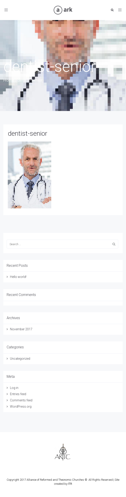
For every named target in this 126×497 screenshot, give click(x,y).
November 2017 (21, 329)
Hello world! (18, 277)
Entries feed (18, 394)
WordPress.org (21, 406)
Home (8, 80)
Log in (14, 388)
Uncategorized (20, 358)
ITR (70, 483)
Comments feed (21, 400)
